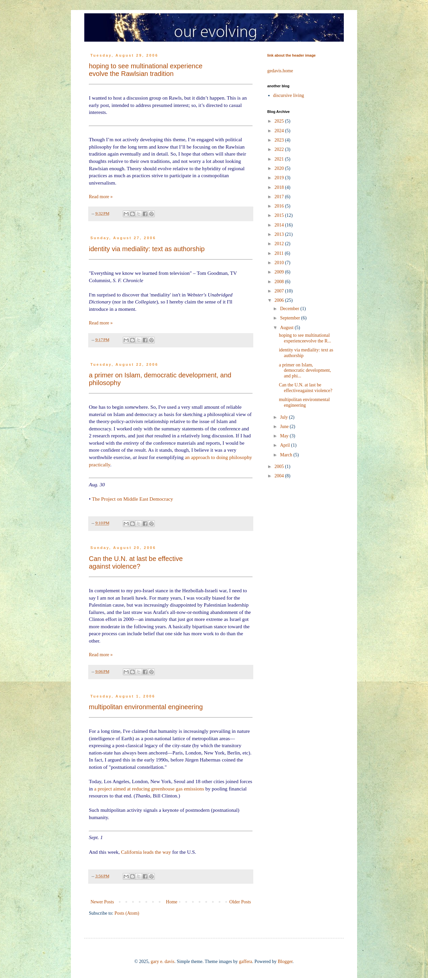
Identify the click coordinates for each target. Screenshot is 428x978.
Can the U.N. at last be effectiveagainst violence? (136, 562)
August (287, 327)
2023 (280, 140)
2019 (280, 177)
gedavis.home (280, 70)
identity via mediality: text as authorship (147, 248)
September (290, 317)
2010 (280, 262)
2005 (280, 466)
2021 (280, 159)
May (285, 435)
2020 (280, 168)
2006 (280, 300)
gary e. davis (162, 961)
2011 (280, 253)
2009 (280, 271)
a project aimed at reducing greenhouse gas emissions (149, 788)
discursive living (288, 95)
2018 (280, 187)
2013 (280, 234)
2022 (280, 149)
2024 (280, 130)
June (285, 426)
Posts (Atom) (126, 913)
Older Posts (240, 901)
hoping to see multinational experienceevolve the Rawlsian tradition (145, 69)
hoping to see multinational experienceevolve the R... (305, 338)
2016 (280, 206)
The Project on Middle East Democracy (132, 499)
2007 (280, 290)
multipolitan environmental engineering (146, 707)
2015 (280, 215)
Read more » (101, 196)
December (290, 308)
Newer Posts (102, 901)
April (285, 445)
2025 (280, 121)
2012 (280, 243)
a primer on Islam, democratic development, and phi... (305, 370)
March (286, 454)
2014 (280, 225)
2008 (280, 281)
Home (171, 901)
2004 (280, 475)
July (284, 417)
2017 (280, 196)
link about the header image (291, 55)
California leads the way (146, 852)
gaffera (245, 961)
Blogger (285, 961)
